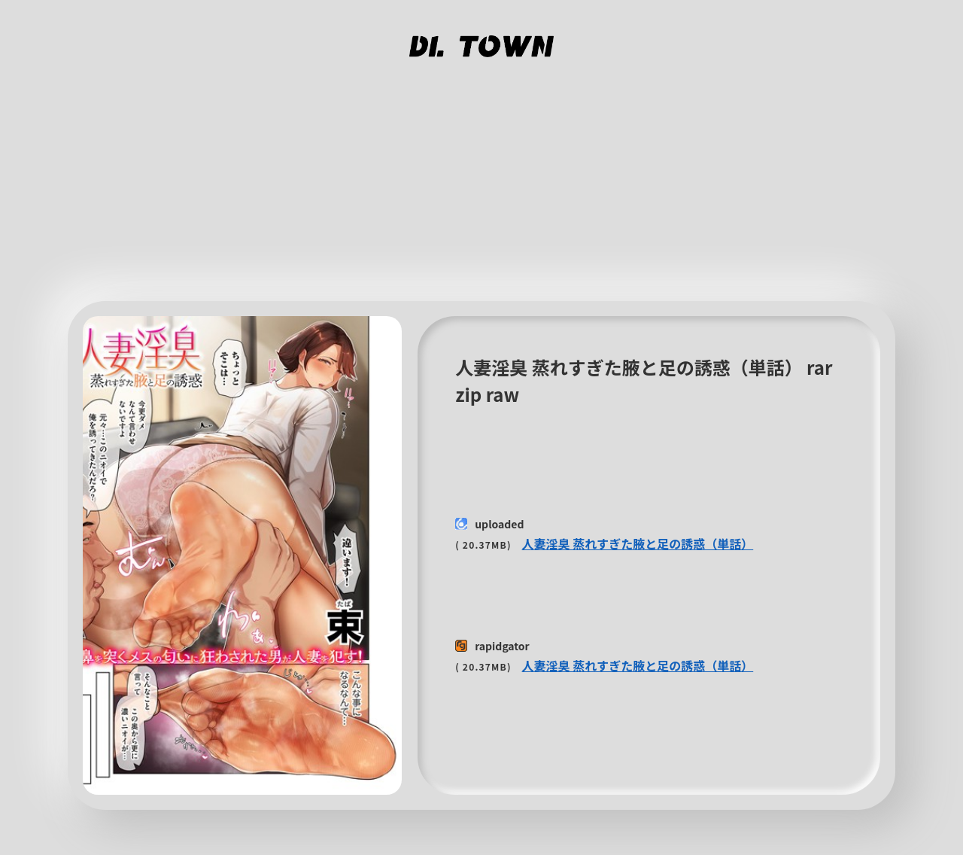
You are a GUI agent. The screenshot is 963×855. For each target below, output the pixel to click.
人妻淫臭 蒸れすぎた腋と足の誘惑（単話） (638, 543)
